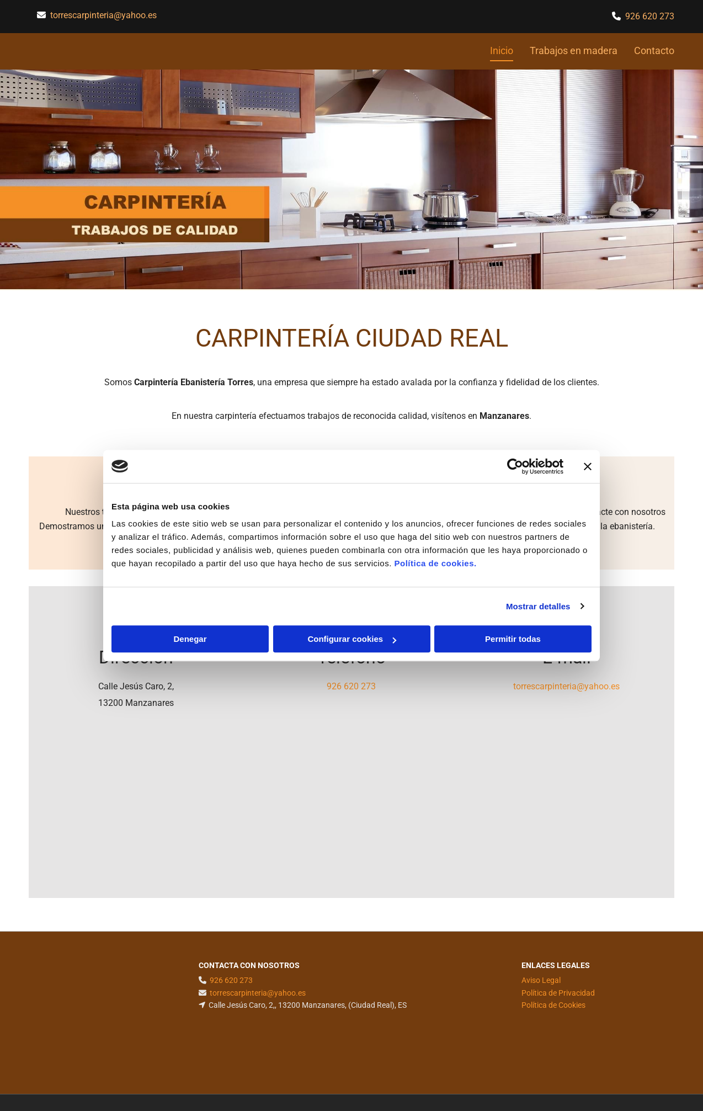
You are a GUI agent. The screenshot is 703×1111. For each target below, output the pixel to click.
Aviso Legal (541, 980)
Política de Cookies (553, 1005)
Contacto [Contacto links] (654, 50)
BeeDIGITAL (645, 1062)
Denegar (189, 639)
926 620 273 (351, 686)
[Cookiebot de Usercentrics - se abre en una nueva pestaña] (515, 466)
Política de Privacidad (558, 992)
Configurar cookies (351, 639)
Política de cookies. (435, 563)
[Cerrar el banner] (588, 466)
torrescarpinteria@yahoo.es (103, 15)
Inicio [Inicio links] (501, 50)
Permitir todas (513, 639)
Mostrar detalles (538, 606)
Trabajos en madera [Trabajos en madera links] (573, 50)
